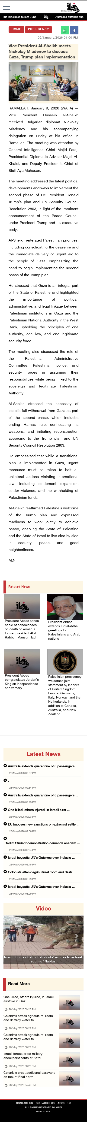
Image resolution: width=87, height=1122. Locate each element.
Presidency (38, 29)
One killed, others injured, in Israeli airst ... (39, 810)
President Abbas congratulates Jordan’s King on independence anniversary (22, 682)
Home (16, 29)
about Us (64, 1103)
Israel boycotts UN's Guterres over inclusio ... (41, 858)
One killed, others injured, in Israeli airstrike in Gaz (28, 999)
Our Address (45, 1103)
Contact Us (24, 1103)
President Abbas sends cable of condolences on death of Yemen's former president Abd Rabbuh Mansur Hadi (22, 629)
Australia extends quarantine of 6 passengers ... (43, 766)
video (43, 909)
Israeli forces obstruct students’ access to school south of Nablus (43, 960)
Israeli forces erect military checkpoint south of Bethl (22, 1056)
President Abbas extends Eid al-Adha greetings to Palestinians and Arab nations (64, 630)
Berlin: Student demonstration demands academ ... (42, 843)
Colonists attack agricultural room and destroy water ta (28, 1018)
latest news (43, 754)
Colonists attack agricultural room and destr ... (42, 872)
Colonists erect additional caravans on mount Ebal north (29, 1075)
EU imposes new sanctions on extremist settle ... (43, 825)
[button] (9, 936)
